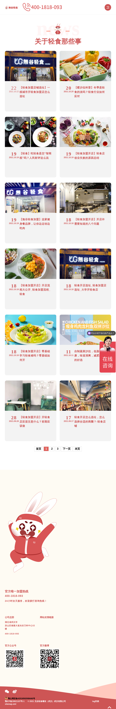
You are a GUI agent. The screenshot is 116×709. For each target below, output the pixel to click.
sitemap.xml (10, 704)
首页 (38, 448)
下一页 (67, 448)
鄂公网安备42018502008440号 (21, 698)
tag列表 (95, 701)
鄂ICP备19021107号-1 (14, 701)
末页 (77, 448)
